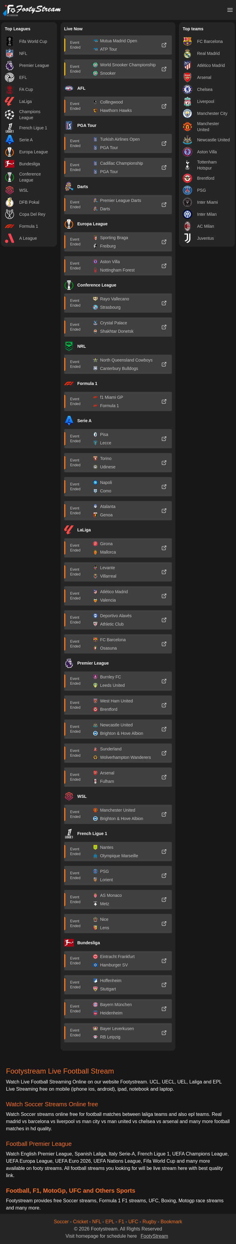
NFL (96, 1221)
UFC (133, 1221)
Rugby (149, 1221)
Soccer (61, 1221)
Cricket (80, 1221)
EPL (109, 1221)
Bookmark (171, 1221)
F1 (121, 1221)
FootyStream (154, 1236)
